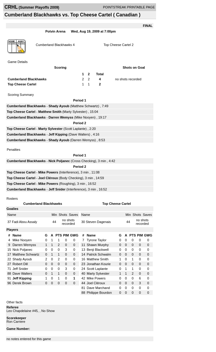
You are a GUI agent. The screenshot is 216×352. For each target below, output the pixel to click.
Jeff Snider (57, 189)
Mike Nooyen (84, 117)
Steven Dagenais (98, 222)
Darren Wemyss (61, 117)
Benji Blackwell (98, 249)
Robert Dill (20, 264)
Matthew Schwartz (84, 106)
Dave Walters (79, 134)
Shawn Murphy (98, 245)
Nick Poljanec (59, 161)
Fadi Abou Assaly (24, 222)
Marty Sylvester (75, 111)
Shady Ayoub (59, 106)
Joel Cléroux (48, 178)
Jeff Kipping (58, 134)
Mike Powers (48, 172)
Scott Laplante (74, 128)
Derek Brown (22, 283)
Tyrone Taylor (97, 240)
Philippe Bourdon (99, 292)
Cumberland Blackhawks (54, 45)
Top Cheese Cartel (117, 45)
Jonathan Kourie (99, 264)
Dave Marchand (98, 288)
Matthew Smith (49, 111)
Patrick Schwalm (99, 254)
